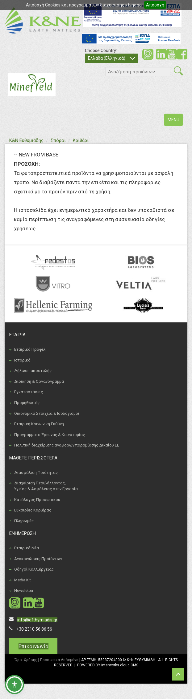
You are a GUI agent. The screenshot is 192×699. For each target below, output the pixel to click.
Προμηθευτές (27, 402)
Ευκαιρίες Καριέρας (32, 510)
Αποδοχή (155, 4)
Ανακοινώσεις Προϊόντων (38, 558)
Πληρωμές (24, 521)
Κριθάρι (81, 140)
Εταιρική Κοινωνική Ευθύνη (39, 424)
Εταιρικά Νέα (26, 548)
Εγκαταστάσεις (28, 392)
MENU (175, 121)
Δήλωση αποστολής (33, 370)
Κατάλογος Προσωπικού (37, 499)
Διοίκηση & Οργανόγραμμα (39, 381)
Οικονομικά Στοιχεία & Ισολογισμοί (46, 413)
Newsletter (23, 590)
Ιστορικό (22, 360)
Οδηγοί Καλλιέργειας (34, 569)
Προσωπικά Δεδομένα (59, 660)
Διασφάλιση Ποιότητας (36, 472)
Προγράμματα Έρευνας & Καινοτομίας (49, 434)
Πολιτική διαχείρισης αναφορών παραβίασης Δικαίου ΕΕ (66, 445)
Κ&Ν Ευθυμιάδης (26, 140)
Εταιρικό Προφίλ (29, 349)
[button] (14, 684)
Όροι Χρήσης (26, 660)
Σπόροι (58, 140)
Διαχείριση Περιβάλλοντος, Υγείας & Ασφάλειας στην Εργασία (46, 486)
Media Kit (22, 580)
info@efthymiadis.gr (37, 619)
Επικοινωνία (33, 646)
